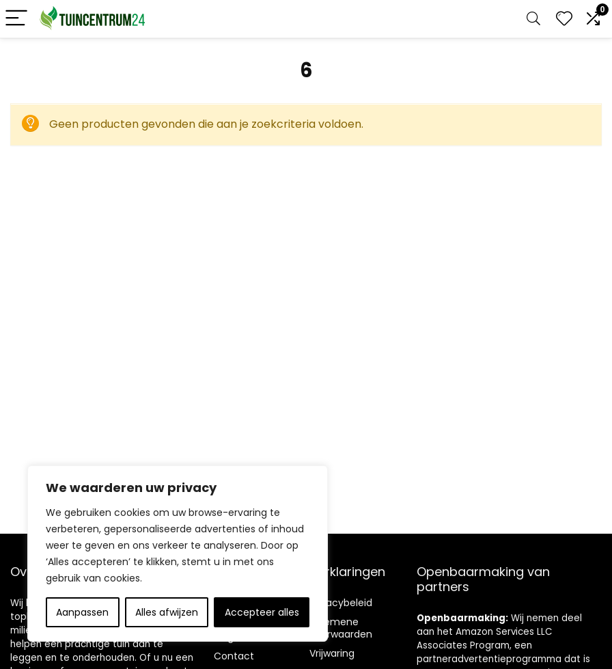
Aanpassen (82, 612)
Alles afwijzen (166, 612)
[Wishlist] (564, 18)
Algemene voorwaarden (340, 628)
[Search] (533, 19)
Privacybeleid (340, 603)
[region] (177, 553)
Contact (234, 656)
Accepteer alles (262, 612)
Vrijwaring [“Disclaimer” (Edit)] (331, 653)
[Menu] (16, 19)
